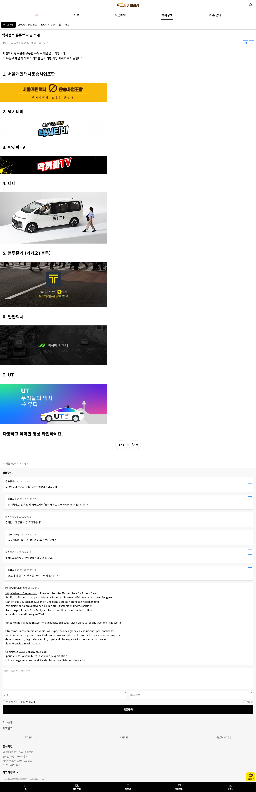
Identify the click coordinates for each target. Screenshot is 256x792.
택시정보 (167, 15)
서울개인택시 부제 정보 (14, 462)
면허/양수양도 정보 (27, 24)
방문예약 (120, 15)
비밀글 (248, 701)
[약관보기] (31, 701)
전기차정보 (64, 24)
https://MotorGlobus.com (21, 593)
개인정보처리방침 (223, 737)
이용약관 (124, 737)
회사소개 (8, 722)
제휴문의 (8, 728)
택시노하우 (8, 24)
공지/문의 (214, 15)
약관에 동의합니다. (14, 701)
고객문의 (28, 737)
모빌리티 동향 (48, 24)
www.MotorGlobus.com (33, 652)
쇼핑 (76, 15)
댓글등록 (128, 709)
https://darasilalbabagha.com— (24, 622)
